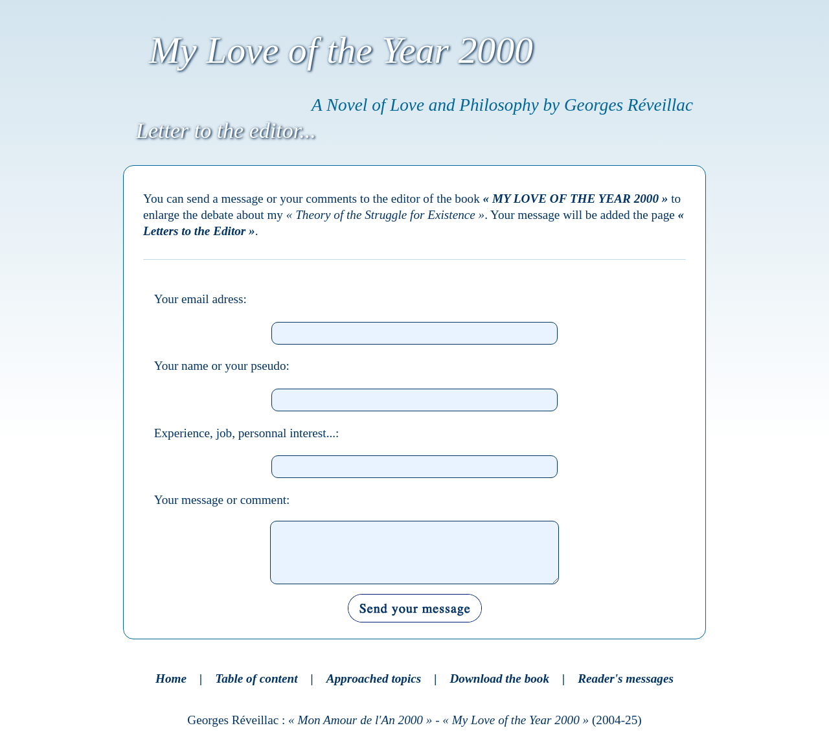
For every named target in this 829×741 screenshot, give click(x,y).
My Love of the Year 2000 (341, 50)
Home (171, 678)
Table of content (256, 678)
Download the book (500, 678)
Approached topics (374, 678)
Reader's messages (626, 678)
